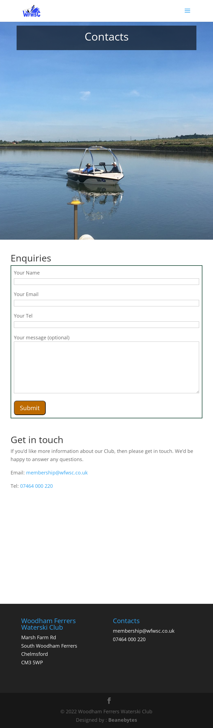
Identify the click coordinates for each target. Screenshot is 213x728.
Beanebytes (122, 720)
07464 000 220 (36, 486)
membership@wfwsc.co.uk (57, 472)
